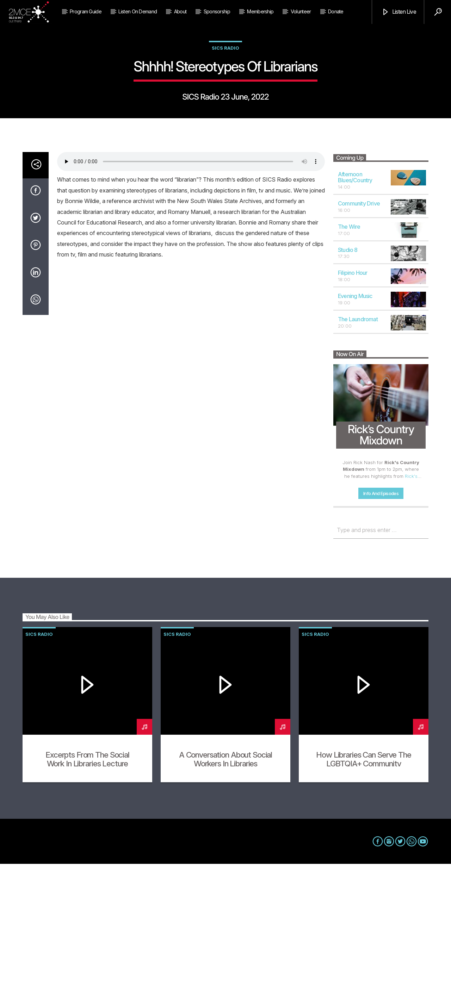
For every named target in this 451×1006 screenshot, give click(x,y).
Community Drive (359, 345)
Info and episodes (381, 635)
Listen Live (399, 12)
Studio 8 (348, 392)
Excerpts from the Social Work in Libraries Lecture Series (87, 905)
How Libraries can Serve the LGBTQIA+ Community (363, 901)
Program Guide (85, 11)
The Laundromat (358, 461)
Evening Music (355, 438)
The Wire (349, 368)
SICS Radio (225, 119)
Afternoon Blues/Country (355, 319)
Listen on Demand (137, 11)
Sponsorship (217, 11)
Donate (336, 11)
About (180, 11)
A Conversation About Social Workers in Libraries (225, 901)
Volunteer (301, 11)
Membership (260, 11)
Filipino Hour (352, 414)
